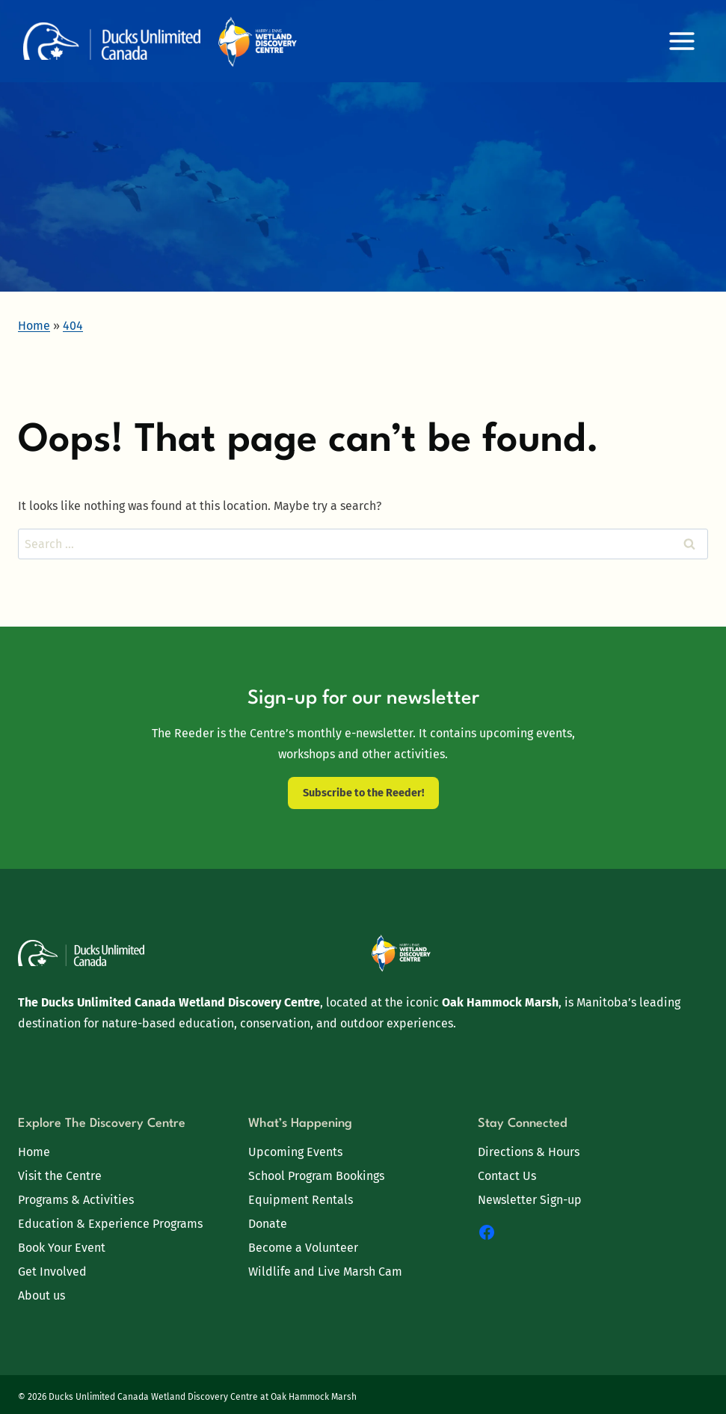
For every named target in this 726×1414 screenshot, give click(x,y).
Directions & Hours (528, 1152)
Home (34, 1152)
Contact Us (507, 1176)
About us (41, 1295)
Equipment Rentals (300, 1200)
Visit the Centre (60, 1176)
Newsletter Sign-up (530, 1200)
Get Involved (52, 1271)
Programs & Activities (76, 1200)
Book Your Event (61, 1248)
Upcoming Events (295, 1152)
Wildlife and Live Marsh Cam (325, 1271)
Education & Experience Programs (110, 1224)
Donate (267, 1224)
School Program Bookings (316, 1176)
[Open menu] (681, 41)
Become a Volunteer (303, 1248)
